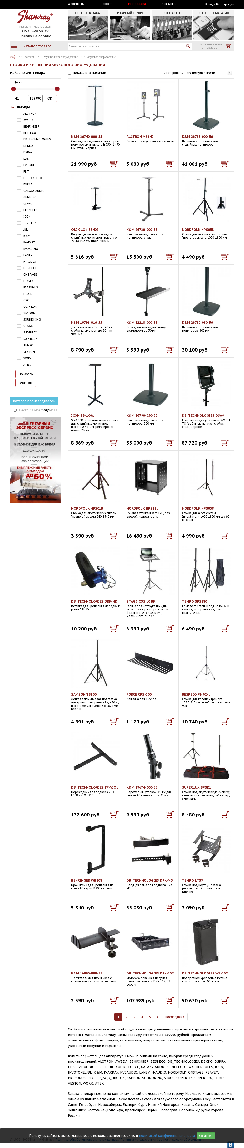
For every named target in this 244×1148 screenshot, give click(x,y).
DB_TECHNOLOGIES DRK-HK (94, 601)
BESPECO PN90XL (196, 694)
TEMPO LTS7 (192, 880)
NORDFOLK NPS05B (198, 229)
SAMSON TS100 (84, 694)
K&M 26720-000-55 (142, 229)
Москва (32, 4)
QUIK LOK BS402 (84, 229)
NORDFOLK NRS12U (143, 508)
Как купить (169, 3)
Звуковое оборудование (101, 57)
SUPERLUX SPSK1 (196, 787)
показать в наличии (89, 73)
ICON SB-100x (82, 415)
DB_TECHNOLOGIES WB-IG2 (205, 973)
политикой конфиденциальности (167, 1135)
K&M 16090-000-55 (86, 973)
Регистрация (225, 4)
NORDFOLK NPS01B (87, 508)
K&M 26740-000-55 (86, 136)
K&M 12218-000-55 (142, 322)
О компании (76, 3)
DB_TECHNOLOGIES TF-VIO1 (94, 787)
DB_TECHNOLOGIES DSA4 (203, 415)
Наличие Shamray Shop (38, 410)
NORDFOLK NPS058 (198, 508)
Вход (209, 4)
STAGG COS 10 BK (141, 601)
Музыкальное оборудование (61, 57)
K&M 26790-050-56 (142, 415)
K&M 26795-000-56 (197, 136)
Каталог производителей (34, 401)
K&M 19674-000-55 (142, 787)
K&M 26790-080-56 (197, 322)
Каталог (12, 57)
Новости (106, 3)
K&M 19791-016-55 (86, 322)
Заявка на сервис (35, 36)
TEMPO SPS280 (194, 601)
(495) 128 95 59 (35, 30)
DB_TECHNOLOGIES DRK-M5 (150, 880)
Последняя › (174, 1017)
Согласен (206, 1136)
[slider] (13, 89)
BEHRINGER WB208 (86, 880)
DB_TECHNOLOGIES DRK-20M (150, 973)
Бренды (23, 107)
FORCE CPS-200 (139, 694)
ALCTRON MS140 (140, 136)
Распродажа (137, 3)
